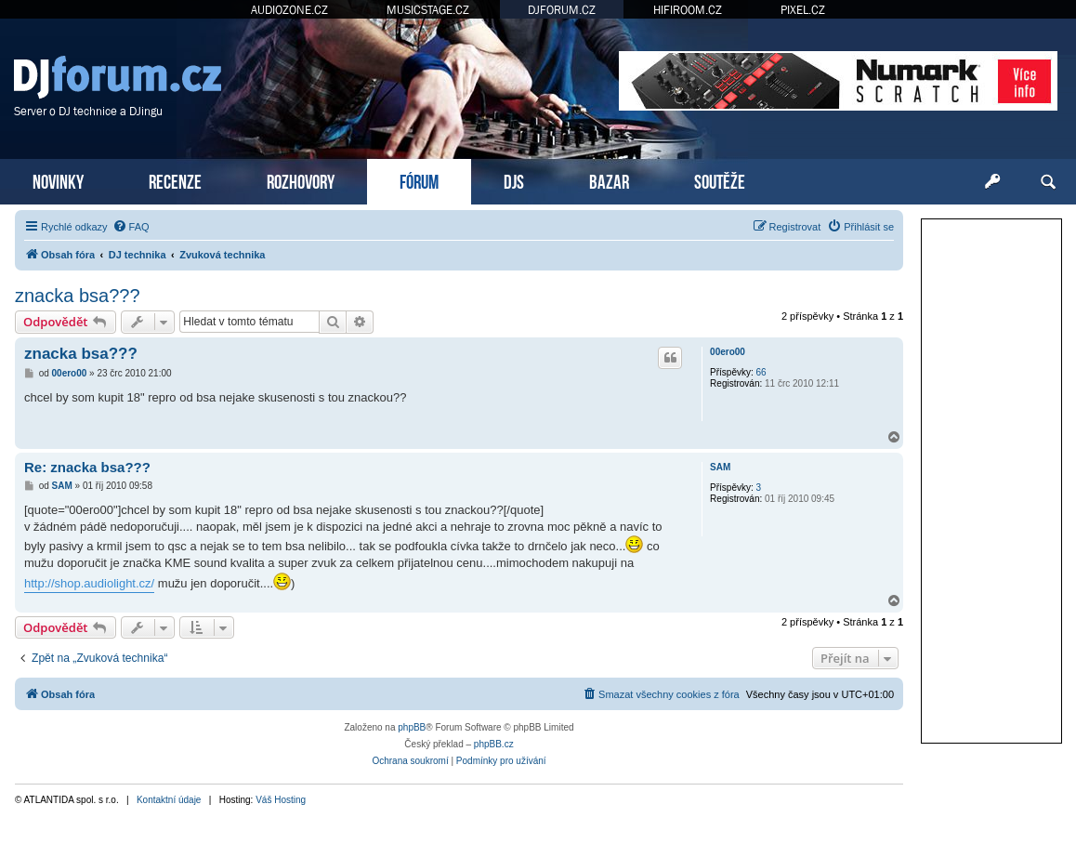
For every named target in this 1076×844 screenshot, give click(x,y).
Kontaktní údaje (169, 800)
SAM (720, 467)
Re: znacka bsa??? (87, 467)
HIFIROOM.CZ (687, 10)
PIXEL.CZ (803, 10)
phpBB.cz (494, 744)
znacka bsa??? (77, 295)
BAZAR (609, 180)
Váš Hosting (281, 800)
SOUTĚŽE (719, 180)
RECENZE (175, 180)
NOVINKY (58, 180)
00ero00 (727, 352)
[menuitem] (131, 227)
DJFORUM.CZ (562, 10)
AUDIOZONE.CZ (289, 10)
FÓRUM (419, 180)
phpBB (412, 727)
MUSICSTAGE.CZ (428, 10)
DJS (514, 180)
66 (761, 372)
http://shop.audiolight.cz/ (89, 583)
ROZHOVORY (301, 180)
